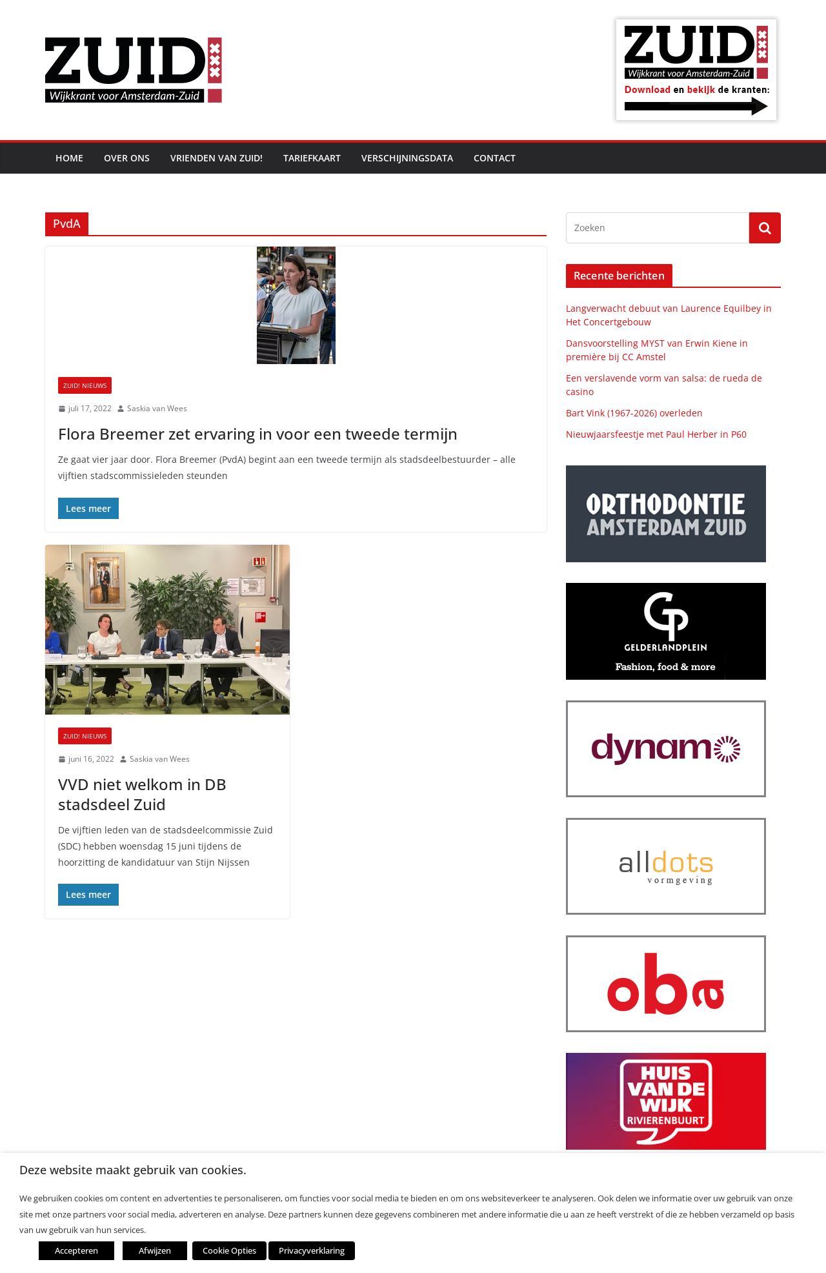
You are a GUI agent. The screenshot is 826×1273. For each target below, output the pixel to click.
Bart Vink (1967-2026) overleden (634, 413)
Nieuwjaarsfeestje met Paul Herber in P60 (656, 434)
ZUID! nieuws (84, 385)
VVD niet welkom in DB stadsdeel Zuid (142, 794)
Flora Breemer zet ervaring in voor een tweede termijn (258, 433)
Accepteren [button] (76, 1250)
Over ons (127, 158)
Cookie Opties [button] (229, 1250)
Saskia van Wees (157, 408)
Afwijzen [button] (155, 1250)
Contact (495, 158)
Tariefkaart (312, 158)
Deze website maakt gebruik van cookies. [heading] (133, 1170)
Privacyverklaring (312, 1250)
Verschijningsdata (407, 158)
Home (69, 158)
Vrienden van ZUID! (216, 158)
